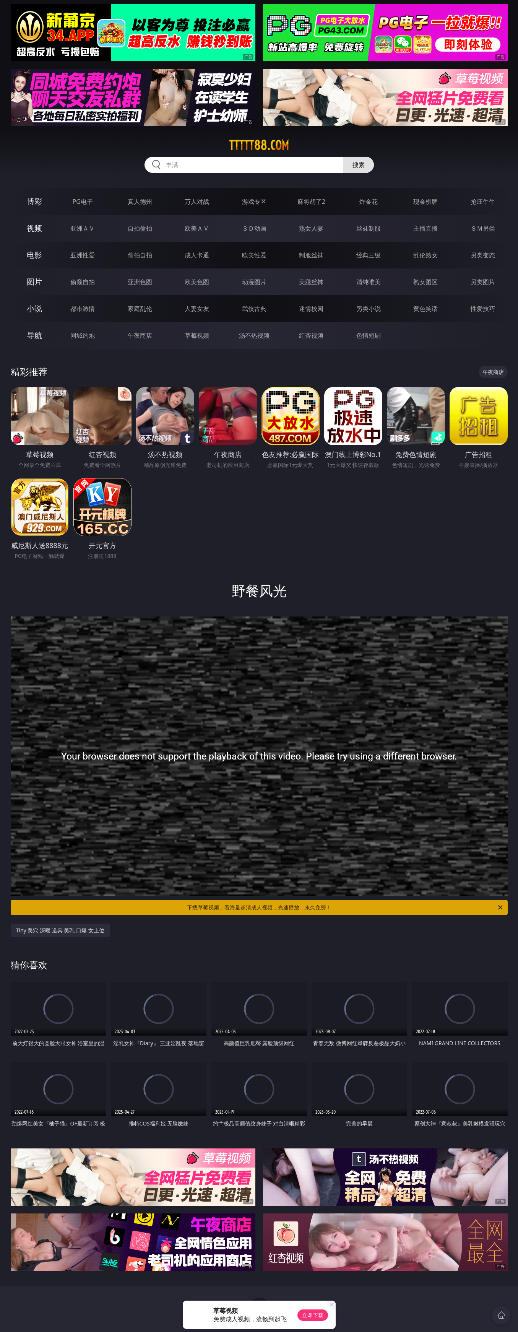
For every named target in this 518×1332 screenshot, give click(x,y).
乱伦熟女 (425, 255)
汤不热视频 (254, 335)
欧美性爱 (254, 255)
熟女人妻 (311, 228)
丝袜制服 (368, 228)
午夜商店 (140, 335)
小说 (34, 308)
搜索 (358, 165)
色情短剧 (368, 335)
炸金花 (368, 201)
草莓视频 (197, 335)
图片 (34, 281)
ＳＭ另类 (483, 228)
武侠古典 (254, 308)
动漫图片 (254, 282)
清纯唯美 (368, 282)
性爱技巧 (483, 308)
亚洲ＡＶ (82, 228)
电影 (34, 255)
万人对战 (197, 201)
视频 (34, 228)
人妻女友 (197, 308)
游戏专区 (254, 201)
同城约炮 (82, 335)
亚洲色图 (140, 282)
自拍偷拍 (140, 228)
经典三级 (368, 255)
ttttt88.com (259, 145)
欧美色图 (197, 282)
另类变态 (483, 255)
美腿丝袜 (311, 282)
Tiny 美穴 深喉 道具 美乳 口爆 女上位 (60, 930)
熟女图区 (425, 282)
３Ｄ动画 (254, 228)
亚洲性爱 (82, 255)
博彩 (34, 201)
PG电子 (83, 201)
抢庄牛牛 (483, 201)
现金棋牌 (425, 201)
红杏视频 (311, 335)
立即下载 (312, 1315)
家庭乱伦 (140, 308)
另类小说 (368, 308)
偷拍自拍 (140, 255)
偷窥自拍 (82, 282)
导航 (34, 335)
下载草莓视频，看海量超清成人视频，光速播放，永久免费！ (345, 907)
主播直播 (425, 228)
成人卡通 (197, 255)
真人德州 (140, 201)
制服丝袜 (311, 255)
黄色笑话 (425, 308)
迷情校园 (311, 308)
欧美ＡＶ (197, 228)
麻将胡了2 (311, 201)
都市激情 (82, 308)
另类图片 (483, 282)
